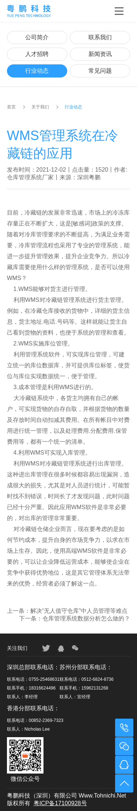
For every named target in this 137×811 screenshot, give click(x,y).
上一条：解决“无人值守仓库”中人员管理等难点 (67, 611)
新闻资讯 (100, 54)
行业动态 (37, 71)
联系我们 (100, 37)
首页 (11, 106)
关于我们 (40, 106)
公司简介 (37, 37)
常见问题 (100, 71)
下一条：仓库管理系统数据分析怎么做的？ (74, 618)
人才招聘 (37, 54)
